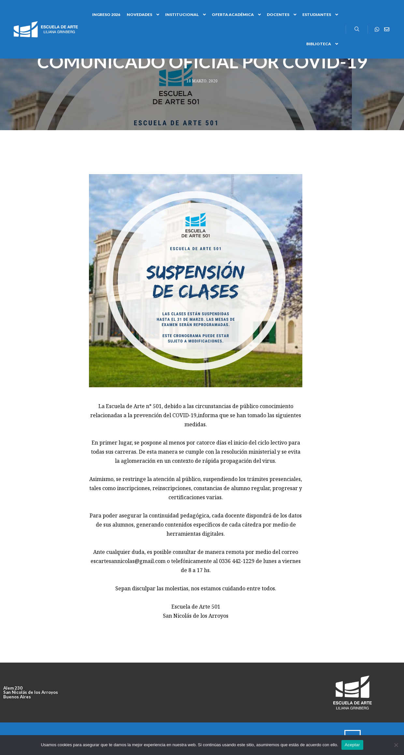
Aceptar (352, 744)
